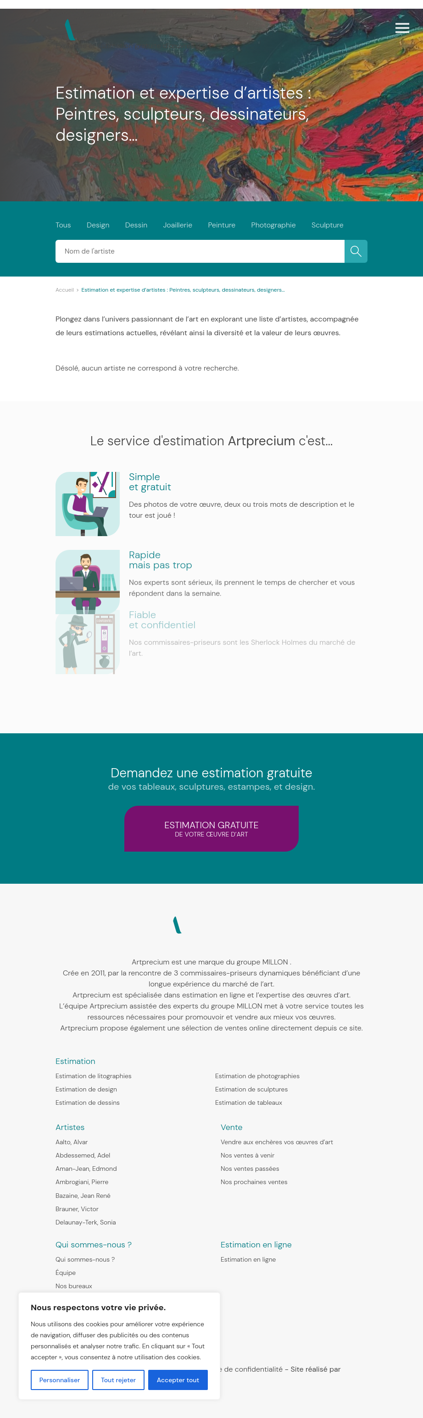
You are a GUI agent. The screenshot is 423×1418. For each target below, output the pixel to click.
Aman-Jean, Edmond (86, 1168)
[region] (119, 1346)
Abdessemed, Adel (83, 1155)
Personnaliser (59, 1380)
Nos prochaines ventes (254, 1182)
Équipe (66, 1272)
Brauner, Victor (77, 1209)
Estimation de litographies (94, 1076)
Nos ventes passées (250, 1168)
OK (356, 251)
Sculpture (328, 225)
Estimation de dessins (88, 1102)
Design (98, 225)
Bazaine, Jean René (83, 1195)
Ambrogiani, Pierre (82, 1182)
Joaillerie (177, 225)
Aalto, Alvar (72, 1142)
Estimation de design (86, 1089)
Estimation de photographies (257, 1076)
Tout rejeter (118, 1380)
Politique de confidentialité (238, 1369)
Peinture (221, 225)
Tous (63, 225)
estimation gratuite (211, 828)
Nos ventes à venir (247, 1155)
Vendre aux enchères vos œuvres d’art (277, 1142)
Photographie (273, 225)
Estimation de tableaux (248, 1102)
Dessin (136, 225)
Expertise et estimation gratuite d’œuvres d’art (134, 45)
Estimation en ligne (248, 1259)
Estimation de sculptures (251, 1089)
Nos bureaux (74, 1286)
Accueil (65, 290)
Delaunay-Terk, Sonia (86, 1222)
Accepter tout (178, 1380)
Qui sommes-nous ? (85, 1259)
